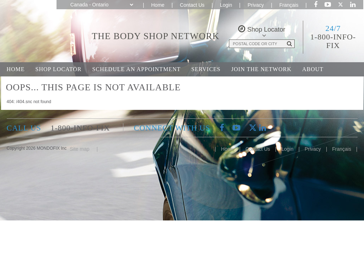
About (312, 69)
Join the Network (261, 69)
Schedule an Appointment (136, 69)
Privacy (255, 5)
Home (157, 5)
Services (205, 69)
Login (226, 5)
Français (289, 5)
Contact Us (192, 5)
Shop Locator (59, 69)
